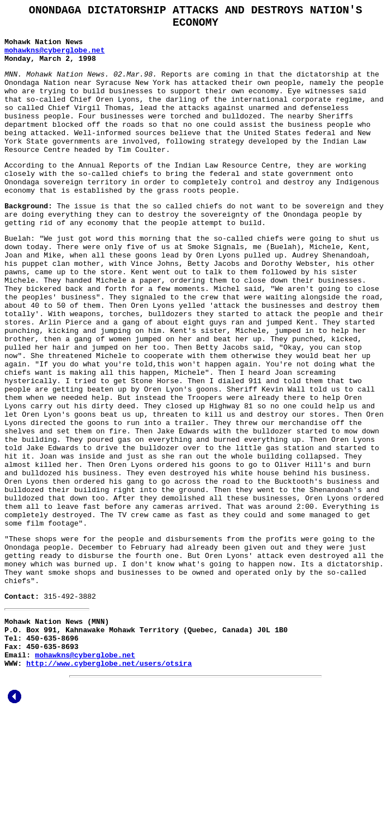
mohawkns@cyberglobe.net (54, 59)
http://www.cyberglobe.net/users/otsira (109, 782)
